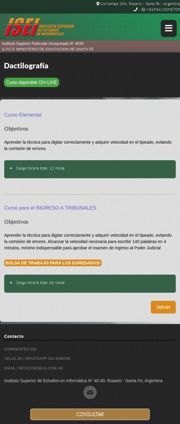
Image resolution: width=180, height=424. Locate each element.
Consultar (90, 414)
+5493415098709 (161, 9)
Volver (163, 307)
